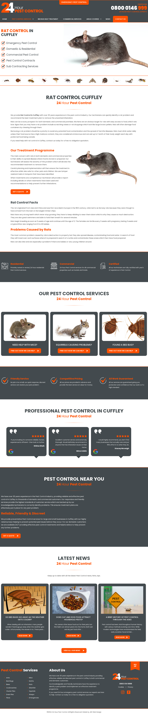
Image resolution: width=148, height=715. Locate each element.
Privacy (130, 686)
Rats (30, 684)
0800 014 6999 (125, 683)
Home (4, 19)
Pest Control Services (21, 19)
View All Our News (72, 650)
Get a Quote (18, 191)
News (108, 19)
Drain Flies (10, 694)
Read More (23, 635)
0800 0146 (129, 8)
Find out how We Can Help (23, 350)
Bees (8, 684)
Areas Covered (92, 19)
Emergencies (34, 697)
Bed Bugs (9, 680)
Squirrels (32, 690)
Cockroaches (11, 687)
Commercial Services (72, 19)
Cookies (121, 686)
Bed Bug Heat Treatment (48, 19)
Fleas (8, 697)
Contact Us (120, 19)
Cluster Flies (10, 690)
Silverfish (32, 687)
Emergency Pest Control (74, 2)
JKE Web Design (95, 711)
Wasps (31, 694)
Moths (31, 680)
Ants (8, 677)
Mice (30, 677)
